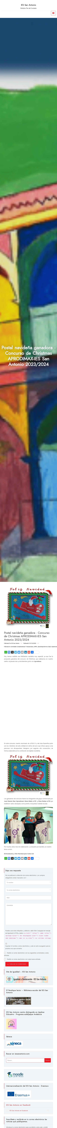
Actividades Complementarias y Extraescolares (22, 646)
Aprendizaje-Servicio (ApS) (44, 646)
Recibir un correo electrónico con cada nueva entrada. (23, 959)
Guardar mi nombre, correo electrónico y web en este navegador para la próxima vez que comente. (27, 947)
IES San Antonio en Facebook (18, 1105)
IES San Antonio (28, 5)
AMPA (35, 646)
